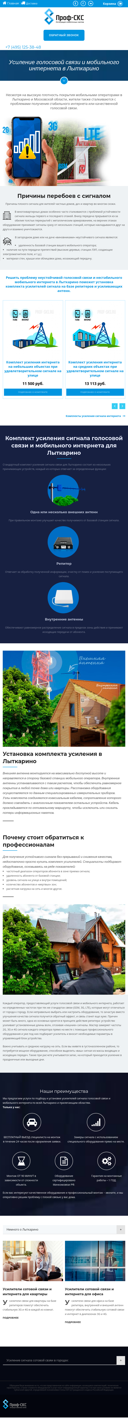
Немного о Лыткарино (22, 1230)
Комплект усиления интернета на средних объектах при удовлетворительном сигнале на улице (95, 368)
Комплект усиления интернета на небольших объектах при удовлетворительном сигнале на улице (32, 368)
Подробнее (11, 1318)
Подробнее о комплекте (33, 392)
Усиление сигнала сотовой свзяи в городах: (38, 1361)
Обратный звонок (64, 35)
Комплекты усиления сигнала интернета (93, 416)
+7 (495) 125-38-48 (23, 47)
